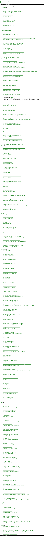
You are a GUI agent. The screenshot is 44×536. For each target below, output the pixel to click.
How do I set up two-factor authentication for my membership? (10, 350)
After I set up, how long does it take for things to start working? (10, 204)
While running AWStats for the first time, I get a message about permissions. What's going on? (14, 531)
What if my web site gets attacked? (7, 177)
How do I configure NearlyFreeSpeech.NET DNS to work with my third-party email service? (14, 43)
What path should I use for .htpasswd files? (8, 17)
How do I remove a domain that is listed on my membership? (10, 209)
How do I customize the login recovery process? (8, 255)
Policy (2, 402)
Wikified (2, 525)
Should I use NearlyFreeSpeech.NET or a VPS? (8, 190)
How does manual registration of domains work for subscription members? (12, 124)
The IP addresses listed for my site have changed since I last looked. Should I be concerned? (14, 351)
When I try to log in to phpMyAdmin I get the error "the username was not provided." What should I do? (15, 306)
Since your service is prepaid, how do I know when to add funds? (10, 392)
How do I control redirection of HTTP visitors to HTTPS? (9, 20)
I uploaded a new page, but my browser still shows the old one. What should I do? (13, 200)
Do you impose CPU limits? (6, 420)
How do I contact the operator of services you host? (9, 328)
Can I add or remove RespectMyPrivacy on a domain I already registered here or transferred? (14, 67)
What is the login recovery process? (7, 250)
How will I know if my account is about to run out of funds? (10, 158)
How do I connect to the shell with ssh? (7, 511)
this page (12, 97)
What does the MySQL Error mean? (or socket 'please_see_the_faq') (20, 305)
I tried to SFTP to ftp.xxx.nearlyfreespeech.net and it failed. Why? (10, 516)
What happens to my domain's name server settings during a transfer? (11, 66)
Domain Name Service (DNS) (5, 30)
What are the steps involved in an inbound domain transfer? (10, 61)
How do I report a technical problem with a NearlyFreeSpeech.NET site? (11, 327)
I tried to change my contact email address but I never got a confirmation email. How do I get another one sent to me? (17, 364)
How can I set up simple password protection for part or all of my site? (11, 526)
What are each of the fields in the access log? (8, 228)
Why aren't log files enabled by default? (7, 223)
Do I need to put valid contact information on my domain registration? (11, 86)
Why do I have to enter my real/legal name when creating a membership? (11, 149)
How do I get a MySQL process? (7, 290)
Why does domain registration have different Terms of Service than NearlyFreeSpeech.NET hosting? (15, 106)
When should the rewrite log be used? (7, 12)
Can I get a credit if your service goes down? (8, 416)
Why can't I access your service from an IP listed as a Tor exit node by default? (12, 236)
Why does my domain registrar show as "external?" (9, 110)
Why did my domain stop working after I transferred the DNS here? (11, 57)
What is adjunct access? (6, 337)
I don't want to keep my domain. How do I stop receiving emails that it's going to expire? (13, 115)
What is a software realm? (6, 438)
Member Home (8, 4)
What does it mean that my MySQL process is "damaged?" (10, 318)
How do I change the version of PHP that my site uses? (9, 452)
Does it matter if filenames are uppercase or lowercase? (9, 208)
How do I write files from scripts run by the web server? (9, 457)
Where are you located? (5, 186)
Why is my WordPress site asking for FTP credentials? (9, 502)
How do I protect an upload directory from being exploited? (10, 458)
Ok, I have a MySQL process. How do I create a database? (10, 291)
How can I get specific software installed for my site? (9, 263)
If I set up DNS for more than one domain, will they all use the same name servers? (13, 53)
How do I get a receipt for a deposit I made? (8, 388)
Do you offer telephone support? (6, 187)
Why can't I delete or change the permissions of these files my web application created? (13, 485)
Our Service (3, 336)
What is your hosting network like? (7, 475)
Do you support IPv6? (5, 481)
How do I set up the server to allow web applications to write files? (11, 439)
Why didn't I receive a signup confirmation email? (9, 191)
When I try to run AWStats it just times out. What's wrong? (10, 534)
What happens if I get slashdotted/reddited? (8, 168)
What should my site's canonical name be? (8, 15)
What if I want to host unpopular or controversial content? (10, 407)
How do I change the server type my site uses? (8, 25)
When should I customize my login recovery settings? (9, 259)
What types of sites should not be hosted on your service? (10, 426)
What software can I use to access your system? (8, 470)
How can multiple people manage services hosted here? (9, 369)
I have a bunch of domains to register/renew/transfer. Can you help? (11, 90)
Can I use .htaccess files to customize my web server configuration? (11, 466)
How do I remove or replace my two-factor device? (9, 374)
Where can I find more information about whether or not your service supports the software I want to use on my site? (17, 205)
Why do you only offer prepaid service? (7, 159)
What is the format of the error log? (7, 231)
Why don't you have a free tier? (6, 172)
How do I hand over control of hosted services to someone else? (10, 375)
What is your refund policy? (6, 406)
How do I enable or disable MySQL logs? (8, 319)
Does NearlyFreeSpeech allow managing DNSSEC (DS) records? (11, 120)
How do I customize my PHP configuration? (8, 443)
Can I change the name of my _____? (7, 356)
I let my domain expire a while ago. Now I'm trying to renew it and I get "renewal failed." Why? (14, 62)
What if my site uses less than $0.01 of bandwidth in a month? (10, 412)
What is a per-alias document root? (7, 16)
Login (2, 232)
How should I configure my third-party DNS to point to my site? (10, 34)
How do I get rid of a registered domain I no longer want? (9, 105)
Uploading (2, 503)
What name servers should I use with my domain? (9, 35)
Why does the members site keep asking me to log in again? (10, 246)
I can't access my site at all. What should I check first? (9, 490)
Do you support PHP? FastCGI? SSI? (7, 461)
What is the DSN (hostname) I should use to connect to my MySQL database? (12, 292)
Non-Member (3, 320)
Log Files (2, 213)
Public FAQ (5, 4)
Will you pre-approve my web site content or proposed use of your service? (12, 181)
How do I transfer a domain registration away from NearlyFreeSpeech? (11, 94)
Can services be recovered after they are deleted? (9, 287)
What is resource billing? (6, 347)
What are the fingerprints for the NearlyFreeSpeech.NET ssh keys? (11, 517)
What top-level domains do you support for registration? (9, 95)
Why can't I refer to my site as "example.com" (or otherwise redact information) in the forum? (14, 493)
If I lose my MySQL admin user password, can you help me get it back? (11, 295)
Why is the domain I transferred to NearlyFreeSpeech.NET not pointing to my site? (13, 75)
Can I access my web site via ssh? (7, 507)
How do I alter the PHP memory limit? (7, 447)
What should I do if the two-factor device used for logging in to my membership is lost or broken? (14, 241)
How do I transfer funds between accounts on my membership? (10, 378)
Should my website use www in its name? (8, 48)
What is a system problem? (6, 264)
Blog (11, 4)
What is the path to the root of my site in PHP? (8, 444)
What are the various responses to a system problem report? (10, 272)
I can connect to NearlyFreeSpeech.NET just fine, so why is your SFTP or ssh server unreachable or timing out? (16, 521)
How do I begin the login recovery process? (8, 254)
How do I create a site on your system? (7, 199)
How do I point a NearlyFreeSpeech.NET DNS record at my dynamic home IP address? (13, 52)
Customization (3, 7)
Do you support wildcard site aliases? (7, 49)
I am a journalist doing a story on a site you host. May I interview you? (11, 329)
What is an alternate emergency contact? (8, 342)
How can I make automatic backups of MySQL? (8, 310)
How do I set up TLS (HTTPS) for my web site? (8, 341)
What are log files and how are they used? (8, 218)
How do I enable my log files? (6, 222)
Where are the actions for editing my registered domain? (9, 85)
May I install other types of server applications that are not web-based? (11, 467)
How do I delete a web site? (6, 210)
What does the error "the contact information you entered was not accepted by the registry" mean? (15, 114)
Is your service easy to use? (6, 153)
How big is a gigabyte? (5, 476)
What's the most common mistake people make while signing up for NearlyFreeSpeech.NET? (14, 148)
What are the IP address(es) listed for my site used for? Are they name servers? (12, 44)
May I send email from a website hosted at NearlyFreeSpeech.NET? (11, 421)
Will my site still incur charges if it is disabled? (8, 397)
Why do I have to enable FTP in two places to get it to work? (10, 512)
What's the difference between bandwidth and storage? (9, 173)
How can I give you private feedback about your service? (9, 273)
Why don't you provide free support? (7, 278)
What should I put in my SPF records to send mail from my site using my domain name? (13, 140)
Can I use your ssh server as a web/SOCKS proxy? (9, 430)
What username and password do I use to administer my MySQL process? (12, 314)
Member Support (3, 260)
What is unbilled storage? (6, 383)
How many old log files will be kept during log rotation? (9, 227)
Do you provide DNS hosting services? (7, 154)
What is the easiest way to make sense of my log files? (9, 214)
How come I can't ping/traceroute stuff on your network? (9, 361)
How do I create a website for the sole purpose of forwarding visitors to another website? (13, 11)
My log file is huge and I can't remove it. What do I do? (9, 219)
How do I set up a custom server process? (8, 26)
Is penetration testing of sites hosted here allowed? (9, 389)
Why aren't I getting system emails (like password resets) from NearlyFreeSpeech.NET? (13, 237)
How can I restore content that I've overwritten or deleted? (10, 269)
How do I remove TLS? (5, 379)
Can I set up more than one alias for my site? (8, 21)
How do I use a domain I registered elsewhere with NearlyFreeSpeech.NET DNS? (13, 39)
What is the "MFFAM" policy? (6, 435)
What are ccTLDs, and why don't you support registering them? (10, 123)
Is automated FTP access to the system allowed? (9, 522)
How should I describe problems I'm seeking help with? (9, 484)
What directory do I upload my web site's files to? (9, 508)
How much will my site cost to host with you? (8, 182)
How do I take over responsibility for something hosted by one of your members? (12, 333)
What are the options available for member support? (9, 268)
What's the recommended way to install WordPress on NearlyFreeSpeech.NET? (12, 196)
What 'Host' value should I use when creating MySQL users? (10, 309)
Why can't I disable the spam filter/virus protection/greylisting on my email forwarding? (13, 144)
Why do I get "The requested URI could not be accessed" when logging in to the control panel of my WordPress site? (17, 499)
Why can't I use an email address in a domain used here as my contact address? (12, 139)
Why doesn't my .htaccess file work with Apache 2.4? (9, 498)
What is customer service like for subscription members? (9, 410)
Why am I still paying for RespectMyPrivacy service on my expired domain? (12, 76)
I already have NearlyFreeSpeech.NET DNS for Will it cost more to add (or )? (19, 38)
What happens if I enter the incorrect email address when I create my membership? (13, 245)
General (2, 145)
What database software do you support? (8, 462)
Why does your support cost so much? (7, 283)
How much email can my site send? (7, 128)
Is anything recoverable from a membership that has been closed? (11, 434)
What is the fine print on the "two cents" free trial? (9, 338)
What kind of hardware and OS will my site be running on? (10, 480)
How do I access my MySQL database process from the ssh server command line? (13, 296)
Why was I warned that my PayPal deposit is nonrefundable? (10, 360)
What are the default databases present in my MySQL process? (10, 300)
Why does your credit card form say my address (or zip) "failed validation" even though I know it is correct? (16, 494)
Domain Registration (4, 58)
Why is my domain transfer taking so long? (8, 72)
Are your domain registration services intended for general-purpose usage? (12, 176)
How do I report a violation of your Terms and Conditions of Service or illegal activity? (13, 323)
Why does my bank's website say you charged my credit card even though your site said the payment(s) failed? (16, 370)
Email (2, 127)
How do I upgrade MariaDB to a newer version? (8, 315)
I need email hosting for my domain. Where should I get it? (10, 129)
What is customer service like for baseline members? (9, 411)
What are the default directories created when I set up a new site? (11, 346)
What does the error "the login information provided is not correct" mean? (11, 240)
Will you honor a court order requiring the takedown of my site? (10, 429)
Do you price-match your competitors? (7, 162)
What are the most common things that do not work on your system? (11, 471)
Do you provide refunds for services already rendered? (9, 393)
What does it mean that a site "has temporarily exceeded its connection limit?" (12, 489)
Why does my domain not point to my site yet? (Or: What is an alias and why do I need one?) (14, 195)
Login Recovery (3, 249)
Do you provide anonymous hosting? (7, 424)
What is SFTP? (4, 513)
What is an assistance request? (6, 277)
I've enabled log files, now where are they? (8, 217)
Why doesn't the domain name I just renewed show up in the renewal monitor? (12, 118)
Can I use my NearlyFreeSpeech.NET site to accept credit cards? (11, 425)
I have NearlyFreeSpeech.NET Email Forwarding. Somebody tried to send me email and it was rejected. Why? (16, 136)
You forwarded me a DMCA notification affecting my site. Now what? (11, 365)
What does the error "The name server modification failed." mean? (11, 80)
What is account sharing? (6, 384)
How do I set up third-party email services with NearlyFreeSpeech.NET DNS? (12, 135)
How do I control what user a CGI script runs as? (8, 453)
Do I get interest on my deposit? (6, 415)
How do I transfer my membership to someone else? (9, 398)
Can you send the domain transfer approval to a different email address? (11, 89)
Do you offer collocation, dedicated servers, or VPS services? (10, 167)
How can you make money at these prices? (8, 163)
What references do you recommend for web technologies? (10, 448)
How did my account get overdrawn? (7, 355)
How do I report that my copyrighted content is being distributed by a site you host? (13, 324)
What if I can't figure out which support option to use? (9, 282)
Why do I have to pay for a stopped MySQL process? (9, 301)
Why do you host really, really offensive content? (8, 332)
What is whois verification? (6, 81)
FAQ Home (1, 4)
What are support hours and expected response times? (9, 286)
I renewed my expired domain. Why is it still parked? (9, 109)
